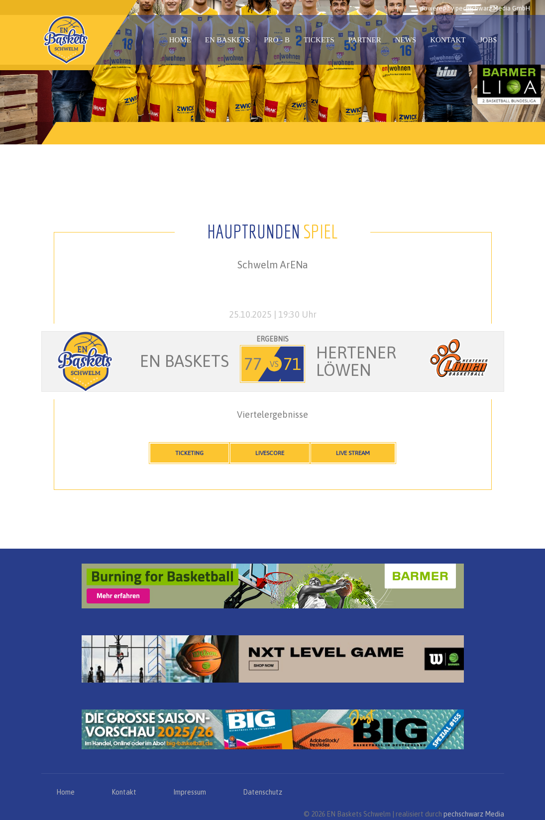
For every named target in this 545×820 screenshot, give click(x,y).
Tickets (319, 40)
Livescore (269, 453)
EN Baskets (227, 40)
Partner (364, 40)
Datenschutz (262, 792)
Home (180, 40)
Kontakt (447, 40)
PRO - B (277, 40)
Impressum (189, 792)
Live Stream (353, 453)
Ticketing (189, 453)
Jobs (488, 40)
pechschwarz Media (473, 814)
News (406, 40)
